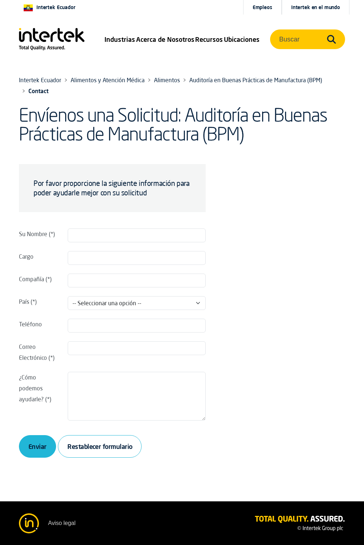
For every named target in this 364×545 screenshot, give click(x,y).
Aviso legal (61, 523)
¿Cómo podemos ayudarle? (31, 388)
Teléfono (30, 324)
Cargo (26, 256)
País (24, 301)
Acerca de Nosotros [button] (165, 39)
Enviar (37, 446)
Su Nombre (33, 234)
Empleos (262, 7)
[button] (119, 39)
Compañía (31, 279)
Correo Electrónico (33, 352)
